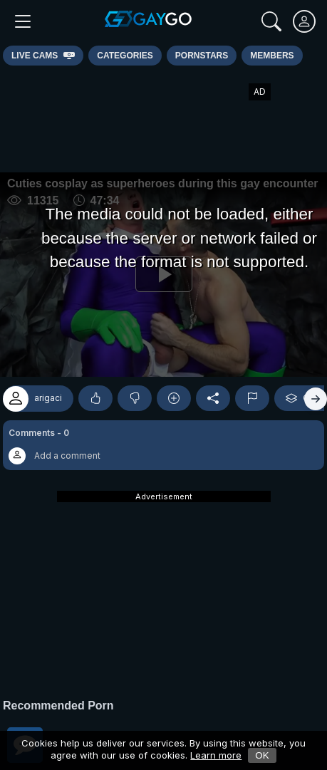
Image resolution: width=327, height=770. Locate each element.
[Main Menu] (22, 21)
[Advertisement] (164, 119)
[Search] (271, 21)
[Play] (163, 274)
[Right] (315, 398)
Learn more (216, 755)
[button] (163, 445)
